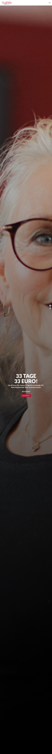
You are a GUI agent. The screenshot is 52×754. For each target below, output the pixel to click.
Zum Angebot (26, 395)
